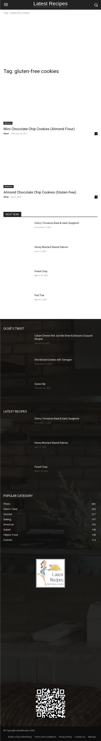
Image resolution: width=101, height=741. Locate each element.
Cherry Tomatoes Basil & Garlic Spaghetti (57, 223)
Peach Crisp (41, 271)
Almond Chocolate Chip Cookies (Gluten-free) (39, 192)
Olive (6, 133)
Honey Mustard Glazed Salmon (51, 247)
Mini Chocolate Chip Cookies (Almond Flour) (39, 129)
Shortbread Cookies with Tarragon (53, 359)
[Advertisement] (50, 42)
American (8, 186)
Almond (7, 123)
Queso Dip (40, 384)
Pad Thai (39, 295)
